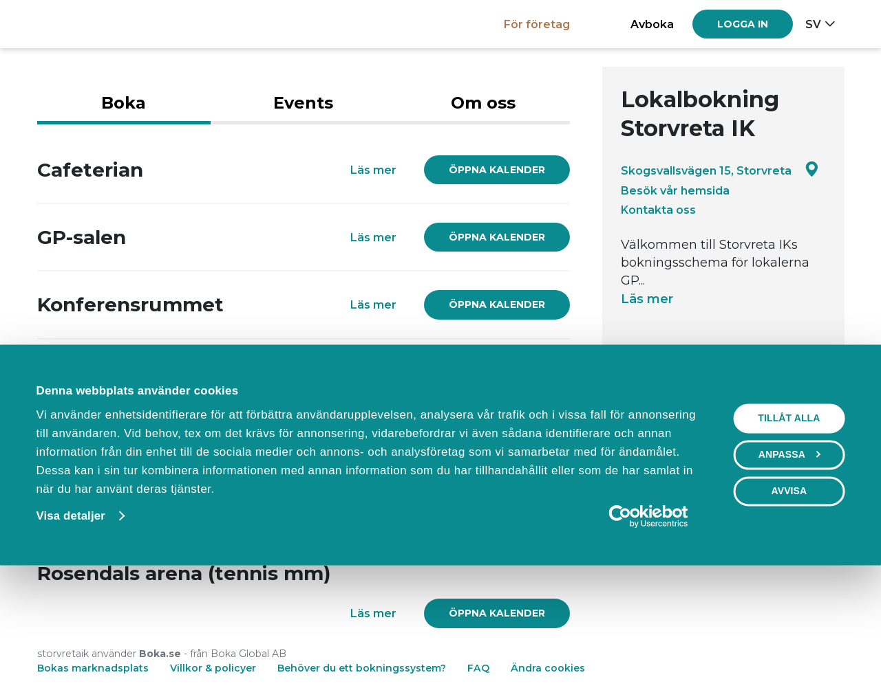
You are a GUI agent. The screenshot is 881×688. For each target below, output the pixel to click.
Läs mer (647, 299)
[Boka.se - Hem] (85, 23)
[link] (497, 169)
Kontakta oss (658, 210)
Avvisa (789, 601)
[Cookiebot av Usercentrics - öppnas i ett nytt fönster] (648, 627)
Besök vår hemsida (675, 190)
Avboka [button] (652, 24)
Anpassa (789, 564)
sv (813, 24)
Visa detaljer (70, 626)
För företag (537, 24)
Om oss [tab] (483, 103)
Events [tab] (303, 103)
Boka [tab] (123, 103)
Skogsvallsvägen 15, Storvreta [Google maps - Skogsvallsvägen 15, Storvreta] (720, 170)
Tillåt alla (789, 528)
